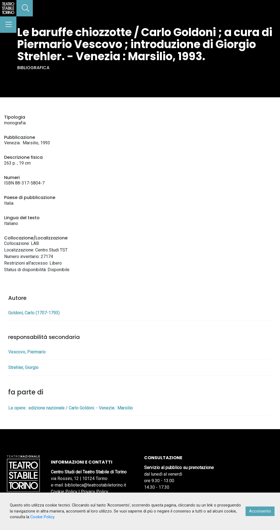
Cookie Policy (64, 491)
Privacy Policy (94, 491)
